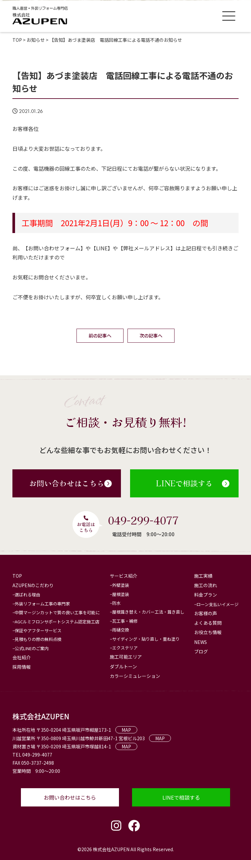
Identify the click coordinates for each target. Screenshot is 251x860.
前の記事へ (100, 335)
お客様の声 (205, 613)
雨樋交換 (120, 630)
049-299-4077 (143, 520)
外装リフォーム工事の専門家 (42, 604)
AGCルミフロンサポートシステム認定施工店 (57, 621)
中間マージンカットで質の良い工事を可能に (57, 612)
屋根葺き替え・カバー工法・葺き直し (148, 612)
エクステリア (125, 648)
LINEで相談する (192, 483)
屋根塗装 (120, 594)
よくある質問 (208, 622)
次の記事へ (151, 335)
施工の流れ (205, 585)
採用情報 (21, 667)
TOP (17, 575)
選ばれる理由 (27, 594)
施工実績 (203, 575)
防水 (116, 603)
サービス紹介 (123, 575)
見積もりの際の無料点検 (38, 639)
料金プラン (205, 594)
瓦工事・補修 (125, 621)
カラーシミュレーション (135, 676)
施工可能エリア (126, 656)
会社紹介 (21, 657)
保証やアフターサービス (38, 630)
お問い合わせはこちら (70, 483)
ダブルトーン (123, 666)
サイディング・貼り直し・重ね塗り (146, 639)
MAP (126, 730)
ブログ (201, 651)
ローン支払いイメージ (217, 604)
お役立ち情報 (208, 632)
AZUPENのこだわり (33, 585)
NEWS (200, 642)
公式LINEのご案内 (32, 648)
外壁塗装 (120, 585)
